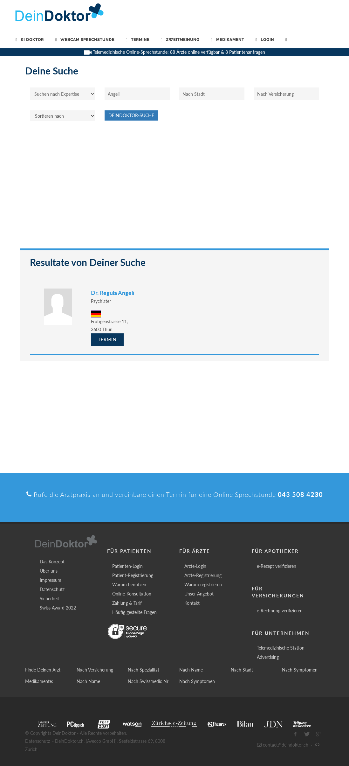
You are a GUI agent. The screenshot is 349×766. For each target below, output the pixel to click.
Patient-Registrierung (132, 575)
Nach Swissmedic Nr (148, 681)
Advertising (268, 657)
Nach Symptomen (300, 669)
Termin (107, 339)
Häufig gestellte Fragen (134, 612)
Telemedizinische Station (281, 648)
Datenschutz (52, 589)
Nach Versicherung (95, 669)
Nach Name (191, 669)
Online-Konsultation (131, 593)
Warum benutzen (129, 584)
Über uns (49, 571)
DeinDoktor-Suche (131, 115)
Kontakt (192, 603)
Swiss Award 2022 (58, 607)
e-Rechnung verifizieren (280, 610)
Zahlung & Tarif (127, 603)
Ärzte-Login (195, 566)
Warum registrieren (203, 584)
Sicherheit (49, 598)
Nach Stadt (242, 669)
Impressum (50, 580)
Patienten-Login (127, 566)
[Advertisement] (174, 188)
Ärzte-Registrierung (203, 575)
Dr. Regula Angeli (112, 292)
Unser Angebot (199, 593)
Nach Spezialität (143, 669)
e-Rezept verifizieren (276, 566)
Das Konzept (52, 561)
